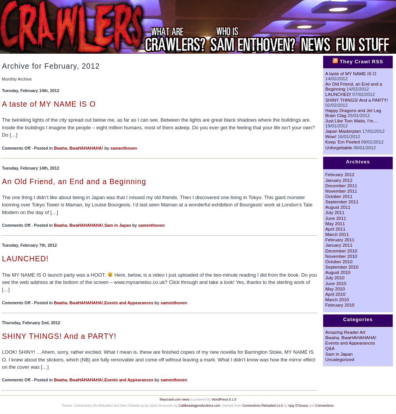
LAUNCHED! (25, 258)
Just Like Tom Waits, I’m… (351, 120)
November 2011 (341, 190)
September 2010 (341, 266)
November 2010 (341, 256)
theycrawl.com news (175, 399)
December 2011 (341, 185)
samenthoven (123, 148)
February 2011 (339, 239)
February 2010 (339, 304)
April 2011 (335, 228)
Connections (324, 405)
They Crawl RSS (361, 61)
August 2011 (337, 207)
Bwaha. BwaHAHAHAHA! (78, 148)
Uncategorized (339, 359)
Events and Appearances (128, 302)
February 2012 (339, 174)
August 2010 (337, 272)
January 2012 (339, 180)
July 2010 (334, 277)
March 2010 (337, 299)
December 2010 (341, 250)
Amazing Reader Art (345, 332)
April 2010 (335, 294)
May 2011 (335, 223)
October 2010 (339, 261)
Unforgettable (338, 147)
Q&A (330, 348)
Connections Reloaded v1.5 (262, 405)
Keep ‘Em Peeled (342, 141)
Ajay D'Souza (298, 405)
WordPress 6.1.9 (224, 399)
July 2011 (334, 212)
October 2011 (339, 196)
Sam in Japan (117, 225)
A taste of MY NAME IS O (49, 104)
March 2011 (337, 234)
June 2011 (335, 218)
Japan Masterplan (343, 131)
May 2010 (335, 288)
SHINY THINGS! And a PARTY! (59, 336)
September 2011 (341, 201)
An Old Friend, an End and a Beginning (74, 181)
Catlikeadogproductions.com (199, 405)
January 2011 (339, 244)
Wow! (330, 136)
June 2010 (335, 283)
